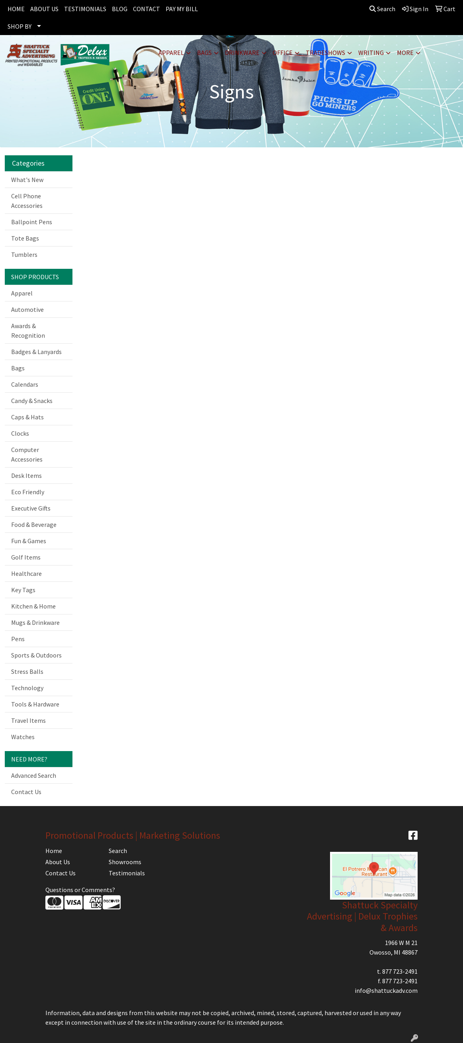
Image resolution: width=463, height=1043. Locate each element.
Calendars (24, 384)
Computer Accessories (27, 454)
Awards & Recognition (28, 330)
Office (283, 53)
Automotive (27, 309)
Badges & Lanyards (36, 352)
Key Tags (23, 590)
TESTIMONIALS (85, 9)
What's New (27, 180)
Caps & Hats (27, 417)
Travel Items (28, 720)
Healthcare (26, 573)
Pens (18, 639)
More (405, 53)
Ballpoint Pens (31, 222)
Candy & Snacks (32, 401)
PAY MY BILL (182, 9)
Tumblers (24, 254)
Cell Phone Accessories (27, 200)
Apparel (171, 53)
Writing (371, 53)
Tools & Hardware (35, 704)
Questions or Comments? (80, 890)
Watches (23, 737)
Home (53, 851)
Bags (204, 53)
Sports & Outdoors (36, 655)
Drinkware (242, 53)
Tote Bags (25, 238)
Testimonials (127, 873)
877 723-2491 (400, 971)
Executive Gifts (31, 508)
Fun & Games (28, 541)
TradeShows (325, 53)
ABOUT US (44, 9)
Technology (27, 688)
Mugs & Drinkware (35, 622)
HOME (16, 9)
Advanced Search (33, 775)
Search (382, 9)
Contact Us (26, 792)
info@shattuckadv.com (386, 990)
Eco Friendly (27, 492)
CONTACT (146, 9)
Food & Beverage (34, 524)
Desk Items (26, 475)
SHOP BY (19, 26)
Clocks (20, 433)
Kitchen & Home (33, 606)
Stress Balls (27, 671)
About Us (57, 862)
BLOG (119, 9)
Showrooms (125, 862)
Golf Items (26, 557)
